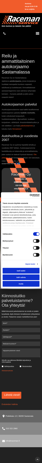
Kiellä (21, 284)
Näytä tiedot (30, 264)
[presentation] (11, 381)
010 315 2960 (11, 428)
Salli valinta (21, 277)
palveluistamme (26, 126)
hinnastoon (16, 129)
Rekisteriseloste (7, 371)
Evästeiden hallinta (10, 404)
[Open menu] (37, 33)
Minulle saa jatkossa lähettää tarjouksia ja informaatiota (16, 361)
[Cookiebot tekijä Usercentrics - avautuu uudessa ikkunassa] (29, 195)
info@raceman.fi (13, 441)
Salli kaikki (21, 271)
